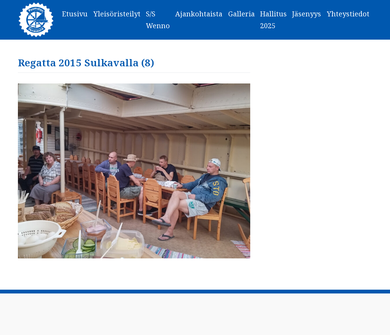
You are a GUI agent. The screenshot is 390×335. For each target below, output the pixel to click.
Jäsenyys (306, 13)
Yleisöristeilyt (117, 13)
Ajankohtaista (198, 13)
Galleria (241, 13)
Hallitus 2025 (273, 19)
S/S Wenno (158, 19)
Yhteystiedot (348, 13)
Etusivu (75, 13)
